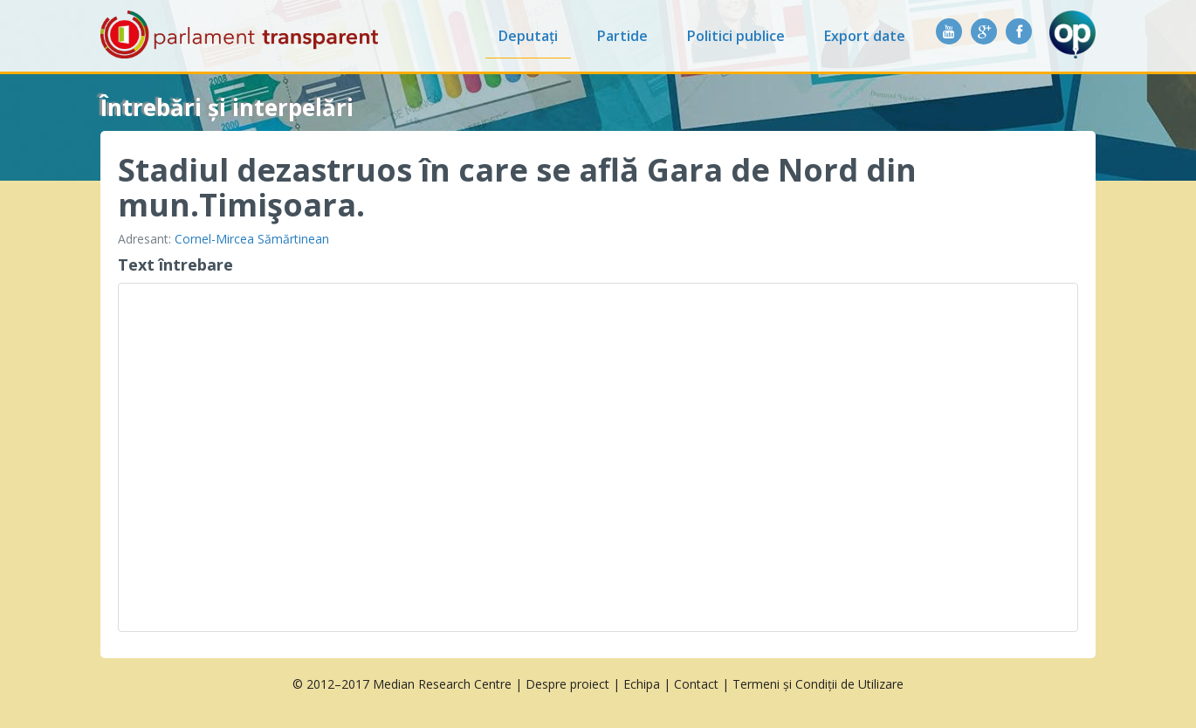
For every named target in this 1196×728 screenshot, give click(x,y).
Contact (696, 684)
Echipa (641, 684)
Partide (622, 35)
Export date (864, 35)
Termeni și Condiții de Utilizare (818, 684)
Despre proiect (567, 684)
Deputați (528, 35)
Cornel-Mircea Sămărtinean (252, 238)
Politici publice (736, 35)
